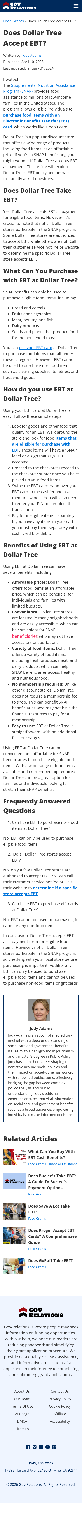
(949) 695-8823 (41, 1462)
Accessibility (60, 1421)
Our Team (22, 1398)
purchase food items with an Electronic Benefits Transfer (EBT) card (36, 121)
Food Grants (13, 21)
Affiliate (60, 1413)
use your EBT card (35, 347)
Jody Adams (32, 55)
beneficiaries (25, 636)
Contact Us (60, 1391)
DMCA (22, 1421)
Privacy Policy (60, 1398)
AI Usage (22, 1413)
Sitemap (22, 1428)
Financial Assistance (62, 1164)
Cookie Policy (60, 1406)
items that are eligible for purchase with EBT (44, 444)
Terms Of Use (22, 1406)
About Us (22, 1391)
